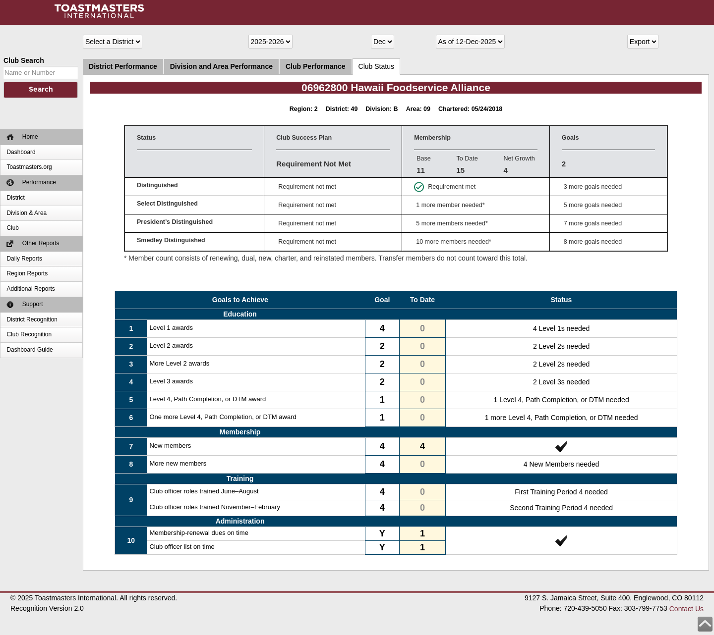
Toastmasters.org (29, 166)
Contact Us (686, 609)
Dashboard (20, 152)
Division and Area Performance (221, 66)
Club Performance (316, 66)
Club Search (23, 60)
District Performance (123, 66)
